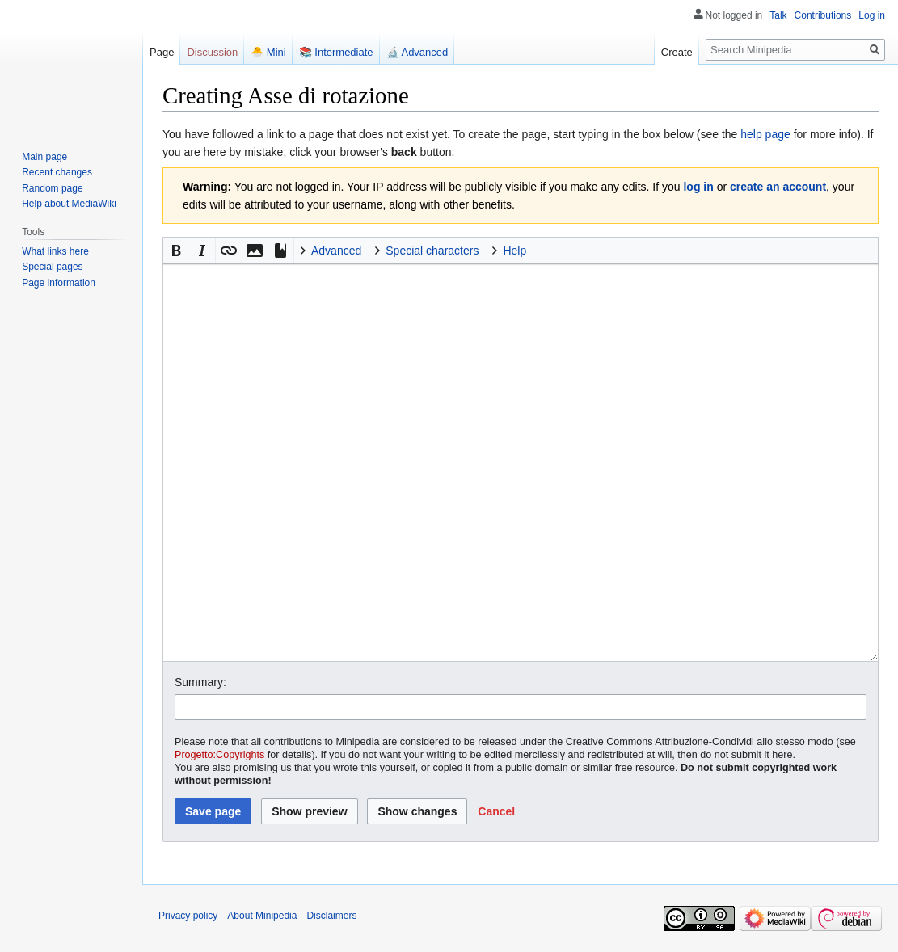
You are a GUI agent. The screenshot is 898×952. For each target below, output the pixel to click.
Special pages (52, 266)
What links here (55, 251)
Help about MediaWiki (69, 203)
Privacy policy (187, 915)
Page (162, 52)
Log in (871, 15)
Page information (58, 283)
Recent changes (57, 172)
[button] (176, 250)
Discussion (212, 52)
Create (677, 52)
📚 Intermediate (336, 52)
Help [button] (514, 250)
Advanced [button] (336, 250)
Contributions (823, 15)
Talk (777, 15)
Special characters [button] (432, 250)
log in (698, 186)
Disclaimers (331, 915)
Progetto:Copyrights (219, 754)
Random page (52, 188)
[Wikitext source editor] (520, 462)
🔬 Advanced (417, 52)
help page (765, 134)
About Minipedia (262, 915)
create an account (778, 186)
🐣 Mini (268, 52)
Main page (44, 156)
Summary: (200, 682)
